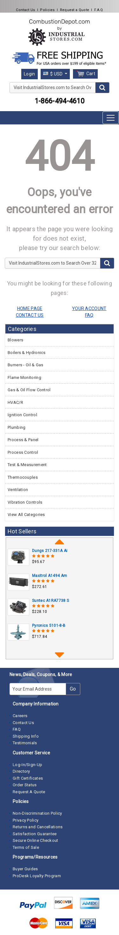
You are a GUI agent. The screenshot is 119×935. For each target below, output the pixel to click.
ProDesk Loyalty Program (37, 875)
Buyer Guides (25, 868)
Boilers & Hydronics (27, 352)
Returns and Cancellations (38, 826)
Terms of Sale (26, 847)
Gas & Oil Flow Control (29, 389)
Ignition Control (22, 414)
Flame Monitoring (24, 377)
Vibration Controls (25, 502)
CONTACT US (30, 315)
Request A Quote (29, 791)
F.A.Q (98, 10)
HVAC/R (15, 402)
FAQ (17, 729)
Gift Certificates (28, 778)
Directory (21, 771)
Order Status (25, 784)
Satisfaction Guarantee (35, 833)
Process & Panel (23, 439)
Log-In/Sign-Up (27, 764)
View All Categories (26, 514)
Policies (47, 10)
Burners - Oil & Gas (25, 365)
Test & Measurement (27, 464)
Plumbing (16, 427)
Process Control (23, 452)
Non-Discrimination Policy (37, 813)
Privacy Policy (25, 820)
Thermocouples (23, 477)
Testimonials (25, 742)
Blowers (15, 340)
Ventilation (18, 489)
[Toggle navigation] (110, 117)
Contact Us (25, 10)
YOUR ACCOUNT (89, 308)
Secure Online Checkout (35, 840)
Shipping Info (26, 736)
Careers (20, 715)
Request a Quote (74, 10)
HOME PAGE (30, 308)
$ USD (53, 73)
